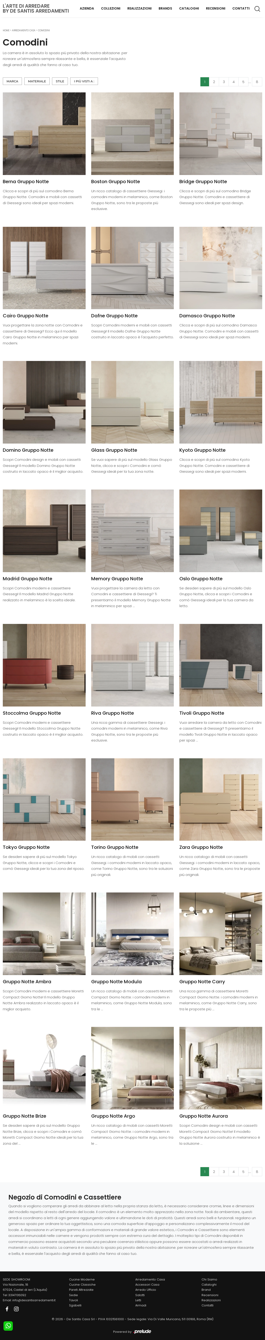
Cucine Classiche (82, 1284)
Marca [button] (12, 81)
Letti (138, 1300)
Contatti (241, 8)
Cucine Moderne (82, 1279)
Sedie (73, 1295)
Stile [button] (60, 81)
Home (6, 30)
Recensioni (215, 8)
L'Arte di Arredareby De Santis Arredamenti (36, 8)
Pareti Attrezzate (81, 1290)
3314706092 (17, 1295)
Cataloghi (189, 8)
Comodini (44, 30)
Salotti (140, 1295)
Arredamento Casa (23, 30)
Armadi (140, 1305)
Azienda (87, 8)
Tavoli (73, 1300)
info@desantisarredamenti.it (34, 1300)
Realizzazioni (139, 8)
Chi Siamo (209, 1279)
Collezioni (110, 8)
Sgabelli (75, 1305)
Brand (206, 1290)
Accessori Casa (147, 1284)
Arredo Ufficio (145, 1290)
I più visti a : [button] (84, 81)
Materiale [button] (37, 81)
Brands (165, 8)
